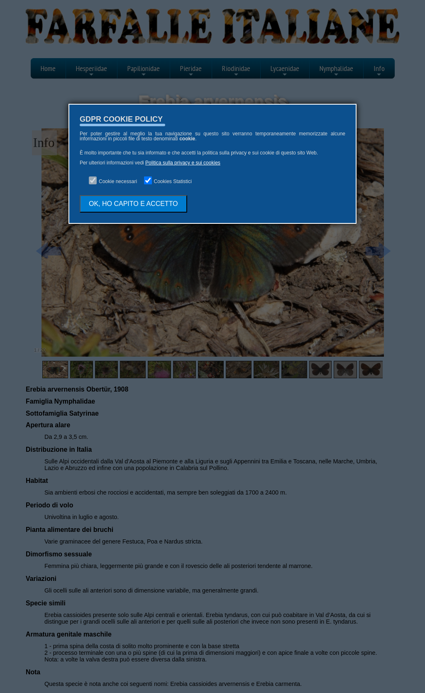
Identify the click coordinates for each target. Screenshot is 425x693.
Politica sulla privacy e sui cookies (182, 163)
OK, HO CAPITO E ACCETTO (133, 203)
